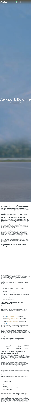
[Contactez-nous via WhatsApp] (16, 2)
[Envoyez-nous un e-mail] (13, 2)
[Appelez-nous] (19, 2)
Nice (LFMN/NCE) (10, 319)
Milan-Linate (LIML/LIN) (11, 316)
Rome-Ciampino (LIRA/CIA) (12, 318)
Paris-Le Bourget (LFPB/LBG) (13, 321)
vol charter (5, 305)
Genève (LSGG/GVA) (11, 323)
